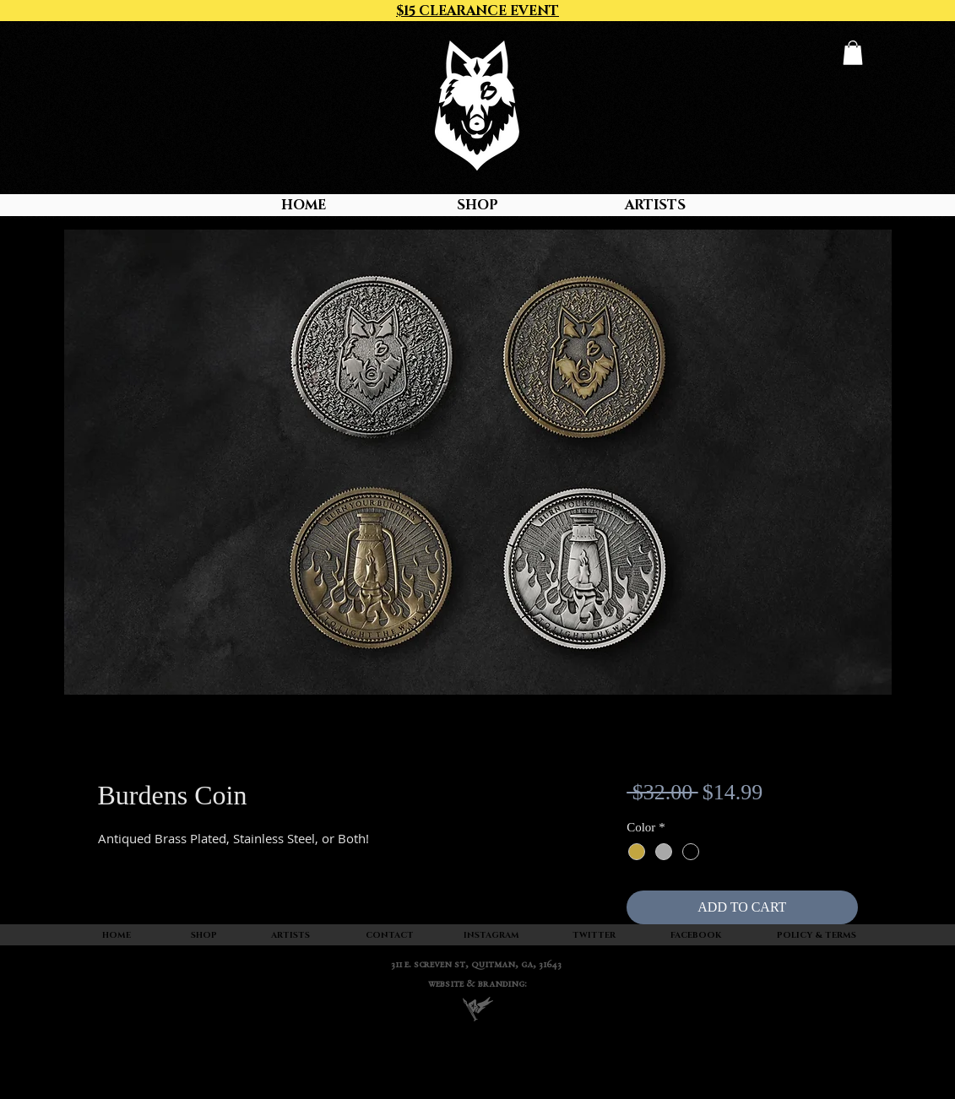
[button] (853, 53)
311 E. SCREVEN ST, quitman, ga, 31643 (476, 965)
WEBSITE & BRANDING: (477, 984)
